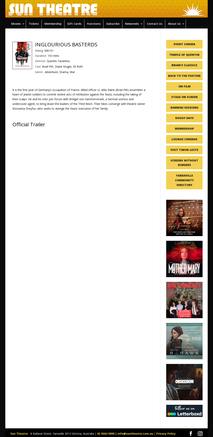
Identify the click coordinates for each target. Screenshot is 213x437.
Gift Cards (74, 24)
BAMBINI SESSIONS (184, 107)
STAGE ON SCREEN (184, 97)
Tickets (34, 24)
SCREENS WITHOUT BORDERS (184, 162)
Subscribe (112, 24)
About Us (174, 24)
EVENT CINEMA (184, 44)
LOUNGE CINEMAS (184, 139)
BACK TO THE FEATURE (184, 76)
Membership (53, 24)
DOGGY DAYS (184, 118)
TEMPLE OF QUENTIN (184, 55)
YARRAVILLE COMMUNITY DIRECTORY (184, 180)
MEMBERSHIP (184, 128)
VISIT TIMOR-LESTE (184, 150)
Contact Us (154, 24)
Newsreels (132, 24)
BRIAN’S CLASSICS (184, 65)
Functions (94, 24)
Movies (16, 24)
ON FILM (184, 86)
